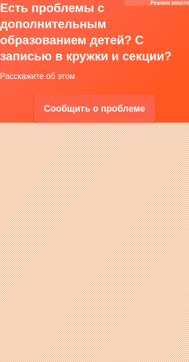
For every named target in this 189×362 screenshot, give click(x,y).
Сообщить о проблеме (94, 109)
